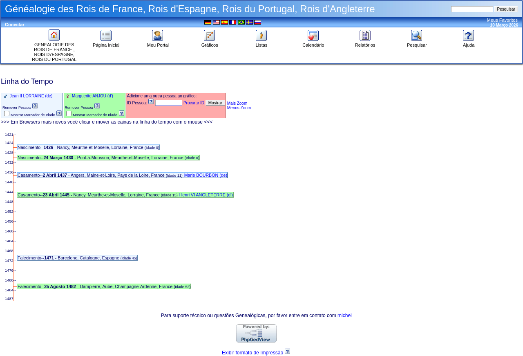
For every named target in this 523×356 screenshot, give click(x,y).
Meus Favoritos (502, 20)
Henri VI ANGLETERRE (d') (206, 194)
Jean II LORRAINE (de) (30, 96)
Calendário (313, 42)
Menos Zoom (239, 108)
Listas (261, 42)
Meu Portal (158, 42)
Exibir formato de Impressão (252, 353)
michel (344, 315)
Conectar (15, 24)
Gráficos (209, 42)
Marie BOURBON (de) (205, 175)
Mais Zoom (237, 103)
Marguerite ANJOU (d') (92, 96)
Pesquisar (417, 42)
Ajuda (468, 42)
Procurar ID (193, 103)
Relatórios (365, 42)
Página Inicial (106, 42)
